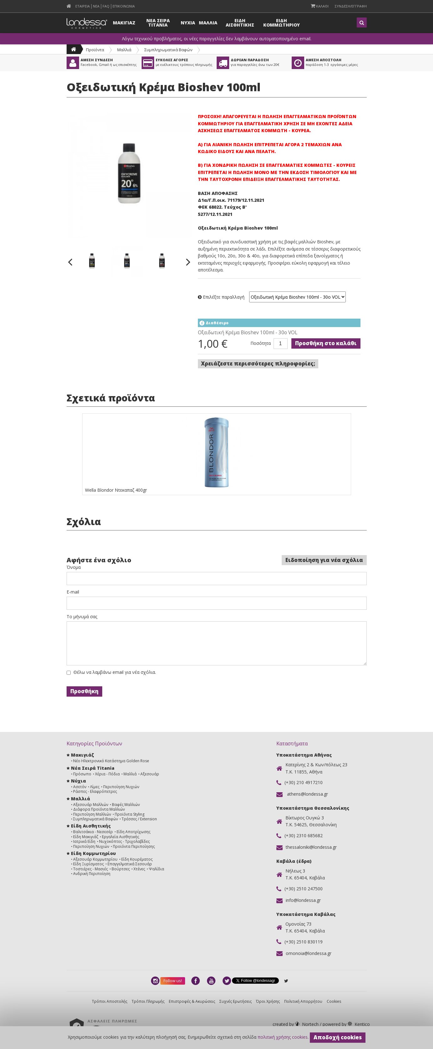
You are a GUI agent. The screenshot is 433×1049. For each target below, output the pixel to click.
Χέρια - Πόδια (107, 774)
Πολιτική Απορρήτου (303, 1001)
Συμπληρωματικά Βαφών (168, 49)
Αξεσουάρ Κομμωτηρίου (95, 859)
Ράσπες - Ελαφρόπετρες (95, 791)
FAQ (106, 6)
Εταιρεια (82, 6)
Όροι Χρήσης (268, 1001)
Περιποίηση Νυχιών (121, 786)
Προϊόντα (95, 49)
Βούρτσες (121, 869)
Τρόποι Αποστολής (109, 1001)
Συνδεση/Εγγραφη (351, 6)
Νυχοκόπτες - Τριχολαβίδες (124, 841)
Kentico (345, 1024)
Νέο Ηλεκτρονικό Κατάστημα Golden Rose (111, 760)
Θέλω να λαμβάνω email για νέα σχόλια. (114, 672)
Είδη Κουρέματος (137, 859)
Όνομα (74, 567)
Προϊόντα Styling (129, 814)
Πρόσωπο (82, 774)
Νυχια (188, 23)
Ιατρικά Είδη (84, 841)
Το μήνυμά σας (82, 616)
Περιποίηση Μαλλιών (92, 814)
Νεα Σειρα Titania (158, 22)
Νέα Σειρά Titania (92, 768)
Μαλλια (208, 23)
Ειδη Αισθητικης (240, 22)
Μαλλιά (124, 49)
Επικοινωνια (124, 6)
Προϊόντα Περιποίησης (134, 846)
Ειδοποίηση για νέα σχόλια (324, 560)
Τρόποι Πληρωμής (148, 1001)
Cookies (334, 1001)
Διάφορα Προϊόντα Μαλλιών (99, 809)
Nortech (296, 1024)
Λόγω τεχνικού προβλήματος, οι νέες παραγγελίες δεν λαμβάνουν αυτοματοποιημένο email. (216, 39)
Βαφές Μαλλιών (126, 804)
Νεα (96, 6)
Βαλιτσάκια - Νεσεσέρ (93, 831)
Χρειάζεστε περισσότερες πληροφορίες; (258, 363)
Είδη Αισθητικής (91, 826)
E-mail (73, 592)
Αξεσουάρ (149, 774)
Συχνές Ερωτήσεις (235, 1001)
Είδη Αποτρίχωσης (133, 831)
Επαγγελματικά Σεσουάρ (130, 864)
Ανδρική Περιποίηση (91, 873)
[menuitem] (69, 6)
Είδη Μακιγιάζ (85, 836)
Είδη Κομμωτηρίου (93, 853)
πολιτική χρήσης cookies (283, 1037)
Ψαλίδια (156, 869)
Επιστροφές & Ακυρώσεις (192, 1001)
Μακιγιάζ (82, 755)
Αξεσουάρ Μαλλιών (90, 804)
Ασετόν (79, 786)
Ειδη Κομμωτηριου (281, 22)
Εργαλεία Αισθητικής (120, 836)
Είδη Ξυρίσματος (88, 864)
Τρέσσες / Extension (139, 819)
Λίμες (94, 786)
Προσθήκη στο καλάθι (326, 343)
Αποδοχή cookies (338, 1037)
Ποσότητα (260, 343)
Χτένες (139, 869)
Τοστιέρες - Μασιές (90, 869)
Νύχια (78, 781)
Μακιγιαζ (124, 23)
